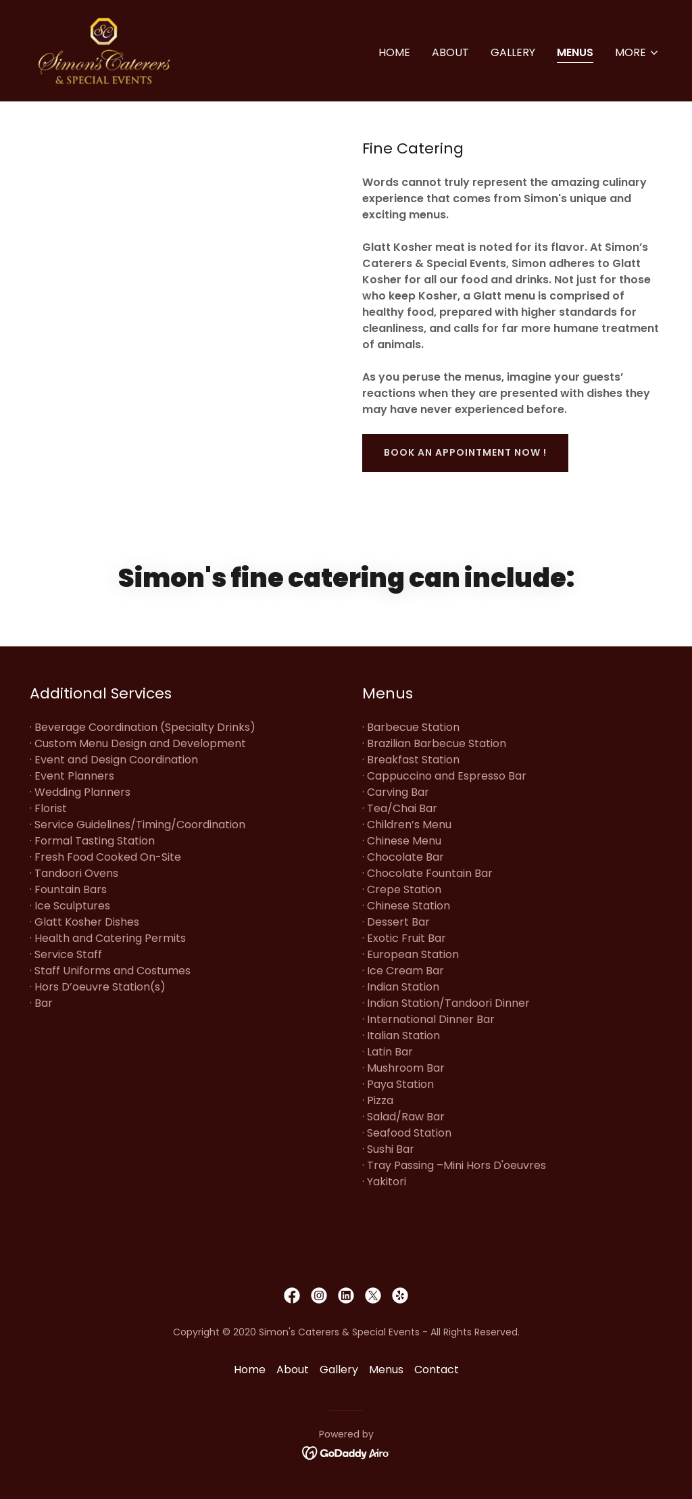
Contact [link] (436, 1369)
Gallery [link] (513, 52)
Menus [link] (575, 52)
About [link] (450, 52)
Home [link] (394, 52)
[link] (104, 49)
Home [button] (250, 1369)
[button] (637, 53)
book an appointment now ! (465, 452)
